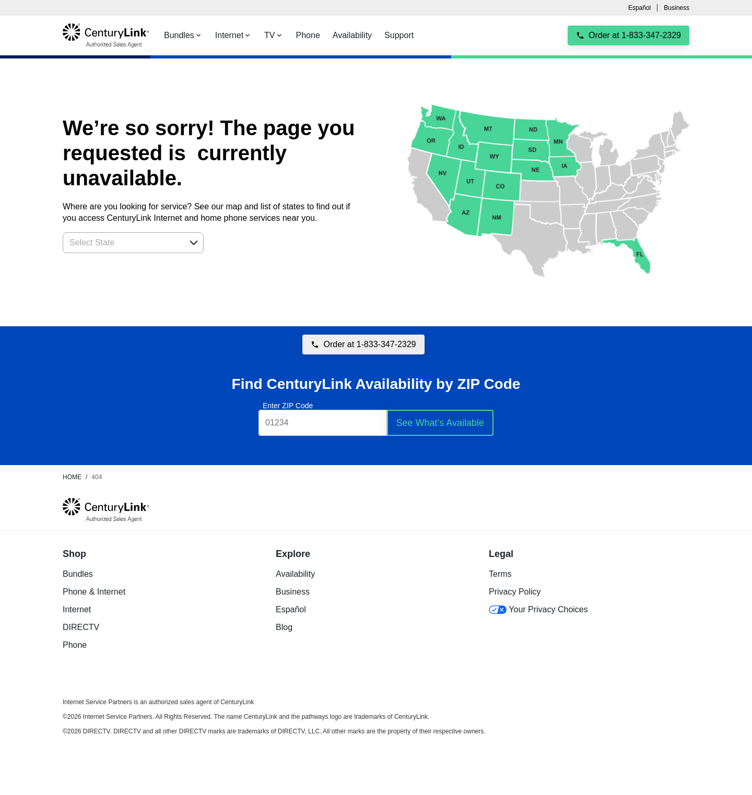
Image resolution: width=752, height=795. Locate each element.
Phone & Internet (94, 591)
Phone (75, 644)
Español (639, 7)
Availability (295, 573)
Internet (77, 609)
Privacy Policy (515, 591)
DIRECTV (81, 627)
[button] (193, 242)
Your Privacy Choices (538, 609)
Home (72, 477)
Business (676, 7)
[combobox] (121, 243)
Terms (500, 573)
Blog (284, 627)
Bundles (78, 573)
